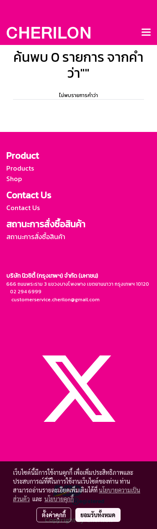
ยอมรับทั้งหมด (98, 514)
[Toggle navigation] (146, 33)
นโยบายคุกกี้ (59, 499)
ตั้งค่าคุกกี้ (54, 514)
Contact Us (23, 208)
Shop (14, 179)
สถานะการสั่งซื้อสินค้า (35, 237)
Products (20, 168)
